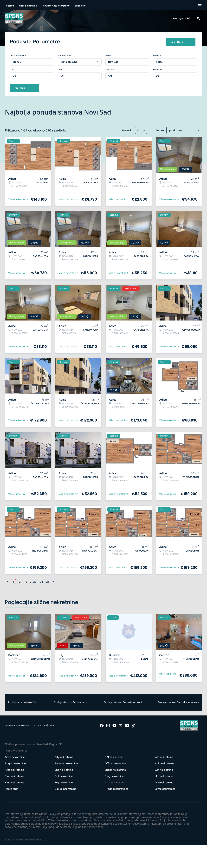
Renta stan (11, 787)
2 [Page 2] (20, 580)
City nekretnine (64, 756)
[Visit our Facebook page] (102, 724)
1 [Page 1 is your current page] (13, 580)
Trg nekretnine (64, 781)
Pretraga (24, 86)
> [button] (54, 580)
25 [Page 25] (47, 580)
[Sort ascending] (138, 129)
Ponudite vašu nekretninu (56, 5)
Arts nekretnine (114, 781)
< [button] (7, 580)
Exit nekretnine (64, 775)
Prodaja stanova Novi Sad (23, 701)
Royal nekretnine (15, 762)
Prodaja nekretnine (116, 787)
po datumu (176, 129)
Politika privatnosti (17, 724)
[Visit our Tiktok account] (133, 724)
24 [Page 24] (41, 580)
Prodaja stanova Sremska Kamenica (178, 701)
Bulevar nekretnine (66, 762)
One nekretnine (164, 781)
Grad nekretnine (15, 756)
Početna (9, 5)
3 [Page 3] (26, 580)
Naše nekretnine (28, 5)
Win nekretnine (164, 768)
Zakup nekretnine (65, 787)
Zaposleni (80, 5)
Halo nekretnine (164, 762)
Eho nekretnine (64, 768)
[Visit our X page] (121, 724)
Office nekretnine (115, 762)
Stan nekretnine (14, 775)
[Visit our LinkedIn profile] (127, 724)
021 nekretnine (114, 756)
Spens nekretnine (115, 768)
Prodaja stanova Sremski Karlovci (123, 701)
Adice (159, 60)
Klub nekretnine (14, 768)
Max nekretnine (164, 775)
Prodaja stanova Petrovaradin (70, 701)
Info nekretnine (164, 756)
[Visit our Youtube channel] (114, 724)
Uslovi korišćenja (44, 724)
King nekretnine (14, 781)
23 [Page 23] (34, 580)
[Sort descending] (143, 129)
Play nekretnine (114, 775)
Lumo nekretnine (165, 787)
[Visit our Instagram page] (108, 724)
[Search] (198, 18)
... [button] (31, 580)
